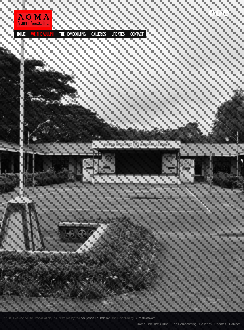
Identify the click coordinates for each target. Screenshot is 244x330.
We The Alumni (42, 34)
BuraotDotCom (145, 318)
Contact (137, 34)
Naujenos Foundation (96, 318)
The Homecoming (72, 34)
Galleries (98, 34)
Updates (118, 34)
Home (21, 34)
